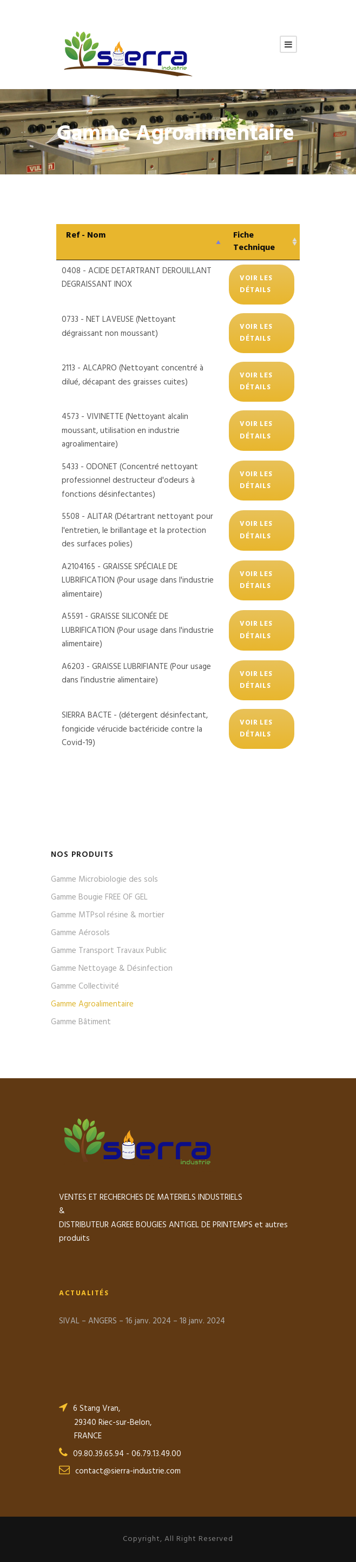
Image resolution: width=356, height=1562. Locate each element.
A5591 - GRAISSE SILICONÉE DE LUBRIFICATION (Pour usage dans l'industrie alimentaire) (138, 630)
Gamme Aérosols (80, 933)
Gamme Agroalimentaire (92, 1004)
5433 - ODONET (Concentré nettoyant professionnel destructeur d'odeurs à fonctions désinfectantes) (130, 481)
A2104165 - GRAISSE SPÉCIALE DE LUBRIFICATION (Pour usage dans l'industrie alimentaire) (138, 580)
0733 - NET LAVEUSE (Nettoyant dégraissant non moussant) (119, 326)
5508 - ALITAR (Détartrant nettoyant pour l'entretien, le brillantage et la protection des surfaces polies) (137, 530)
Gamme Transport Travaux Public (109, 950)
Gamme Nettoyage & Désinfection (112, 968)
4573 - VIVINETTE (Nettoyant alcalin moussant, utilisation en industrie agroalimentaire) (125, 430)
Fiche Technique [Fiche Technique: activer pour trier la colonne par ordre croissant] (254, 241)
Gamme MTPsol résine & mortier (107, 915)
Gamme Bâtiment (81, 1022)
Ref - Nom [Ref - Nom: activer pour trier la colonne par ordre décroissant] (86, 235)
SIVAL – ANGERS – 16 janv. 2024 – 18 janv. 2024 (142, 1321)
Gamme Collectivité (85, 986)
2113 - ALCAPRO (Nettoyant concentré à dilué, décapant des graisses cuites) (132, 375)
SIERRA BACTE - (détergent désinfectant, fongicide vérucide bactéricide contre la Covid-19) (135, 729)
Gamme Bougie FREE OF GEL (99, 897)
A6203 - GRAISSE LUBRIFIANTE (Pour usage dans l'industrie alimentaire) (136, 673)
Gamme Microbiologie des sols (104, 879)
